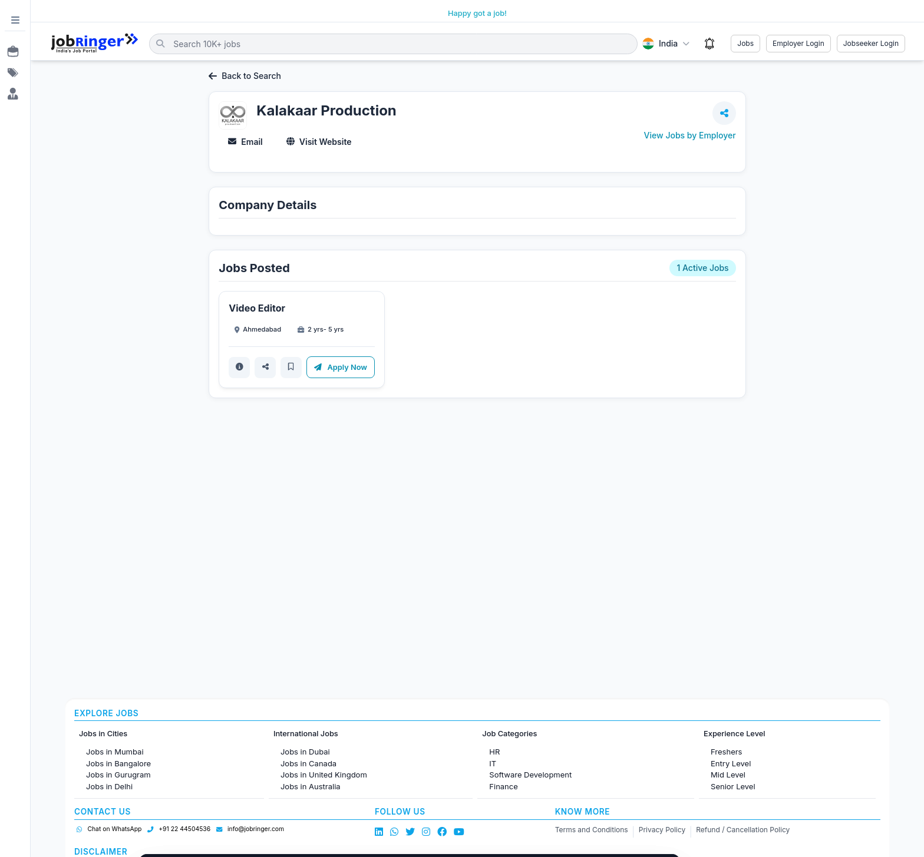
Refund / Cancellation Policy (743, 829)
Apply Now (340, 367)
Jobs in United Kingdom (323, 774)
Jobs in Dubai (305, 751)
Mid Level (728, 774)
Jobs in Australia (310, 786)
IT (492, 763)
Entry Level (731, 763)
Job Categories (509, 733)
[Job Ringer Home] (95, 43)
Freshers (726, 751)
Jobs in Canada (308, 763)
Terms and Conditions (591, 829)
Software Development (530, 774)
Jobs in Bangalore (118, 763)
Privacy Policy (662, 829)
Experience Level (734, 733)
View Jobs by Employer (690, 135)
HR (494, 751)
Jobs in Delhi (109, 786)
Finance (503, 786)
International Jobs (305, 733)
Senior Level (733, 786)
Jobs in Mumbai (115, 751)
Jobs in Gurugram (118, 774)
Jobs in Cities (103, 733)
